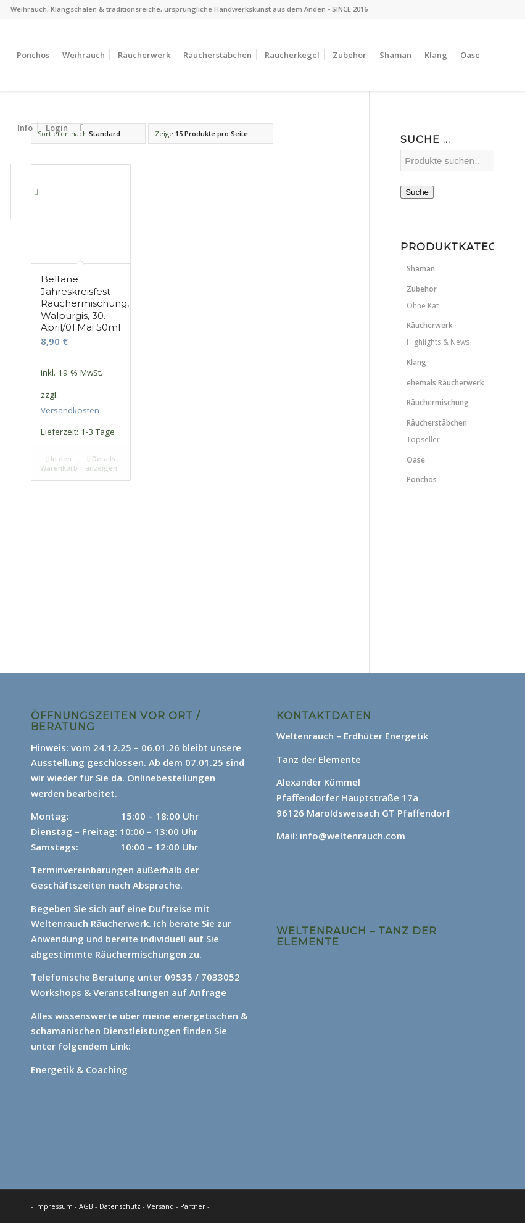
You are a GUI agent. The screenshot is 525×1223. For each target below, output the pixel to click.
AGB (87, 1206)
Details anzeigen (101, 462)
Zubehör (422, 289)
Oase (416, 460)
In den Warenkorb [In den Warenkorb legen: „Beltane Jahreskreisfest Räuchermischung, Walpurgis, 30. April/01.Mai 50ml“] (59, 462)
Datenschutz (121, 1206)
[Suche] (82, 127)
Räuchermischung (438, 402)
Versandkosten (70, 410)
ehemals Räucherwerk (445, 382)
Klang (416, 362)
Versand (161, 1206)
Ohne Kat (423, 305)
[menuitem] (33, 55)
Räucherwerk (430, 325)
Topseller (423, 439)
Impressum (54, 1206)
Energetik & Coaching (79, 1069)
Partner (192, 1206)
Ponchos (422, 479)
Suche (417, 192)
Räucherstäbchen (437, 423)
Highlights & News (438, 342)
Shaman (421, 268)
